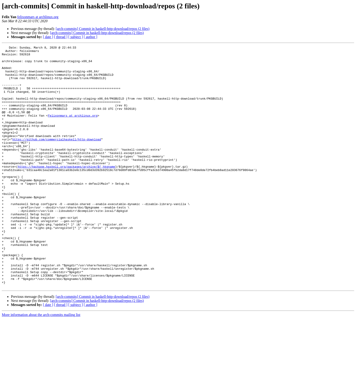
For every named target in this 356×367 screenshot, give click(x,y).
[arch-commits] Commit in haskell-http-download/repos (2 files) (102, 29)
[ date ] (48, 37)
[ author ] (90, 37)
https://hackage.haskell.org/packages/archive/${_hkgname (66, 191)
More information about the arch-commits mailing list (41, 363)
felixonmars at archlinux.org (37, 17)
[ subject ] (75, 37)
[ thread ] (60, 37)
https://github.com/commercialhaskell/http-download (56, 158)
